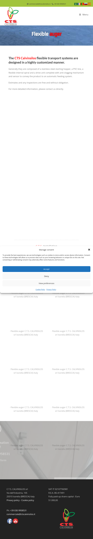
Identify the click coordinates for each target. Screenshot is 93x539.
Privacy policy (13, 500)
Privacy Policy (51, 289)
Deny (46, 276)
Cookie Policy (40, 289)
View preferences (46, 283)
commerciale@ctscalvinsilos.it (40, 4)
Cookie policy (27, 500)
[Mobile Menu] (83, 14)
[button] (89, 249)
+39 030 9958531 (60, 4)
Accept (47, 269)
